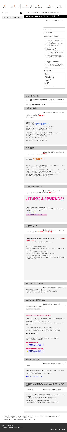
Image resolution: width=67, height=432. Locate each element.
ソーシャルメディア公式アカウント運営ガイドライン (47, 416)
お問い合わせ (28, 417)
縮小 (11, 17)
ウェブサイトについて (28, 416)
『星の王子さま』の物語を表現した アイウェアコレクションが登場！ (47, 100)
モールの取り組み (29, 419)
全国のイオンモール (7, 419)
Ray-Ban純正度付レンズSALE (38, 104)
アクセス (19, 416)
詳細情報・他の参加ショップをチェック (54, 112)
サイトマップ (6, 416)
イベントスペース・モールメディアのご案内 (13, 417)
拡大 (19, 17)
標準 (15, 17)
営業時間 (13, 416)
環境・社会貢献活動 (18, 419)
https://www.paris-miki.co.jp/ (51, 36)
